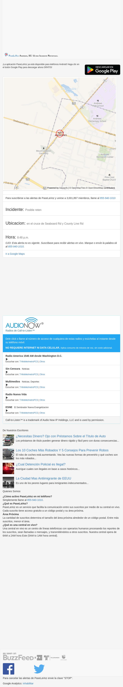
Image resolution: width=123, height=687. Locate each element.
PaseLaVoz (14, 56)
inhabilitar (28, 683)
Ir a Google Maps (15, 253)
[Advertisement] (47, 25)
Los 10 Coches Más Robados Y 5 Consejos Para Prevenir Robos (62, 450)
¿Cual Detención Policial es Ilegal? (40, 464)
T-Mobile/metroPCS (28, 361)
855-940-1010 (108, 198)
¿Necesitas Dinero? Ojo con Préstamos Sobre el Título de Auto (61, 436)
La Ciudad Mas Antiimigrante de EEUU (43, 478)
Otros (42, 361)
